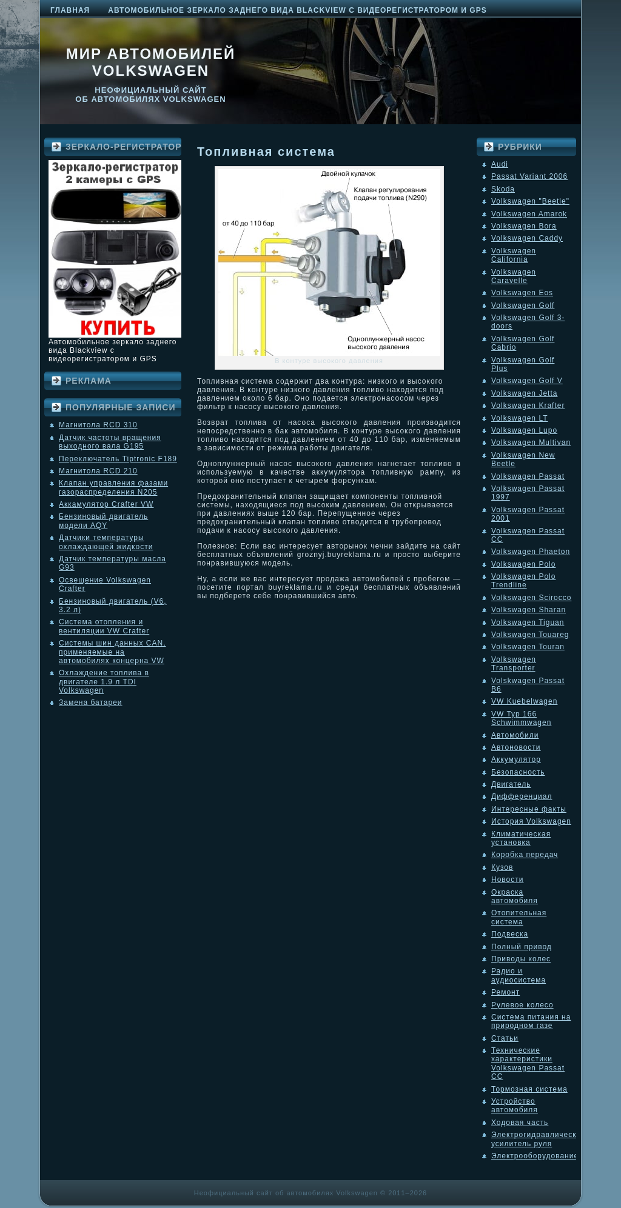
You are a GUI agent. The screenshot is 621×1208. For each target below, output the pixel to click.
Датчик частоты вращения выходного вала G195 (110, 441)
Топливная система (266, 151)
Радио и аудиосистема (518, 975)
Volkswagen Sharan (528, 610)
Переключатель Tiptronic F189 (118, 459)
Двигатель (511, 784)
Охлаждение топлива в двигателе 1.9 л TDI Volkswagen (104, 682)
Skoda (503, 189)
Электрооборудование (535, 1156)
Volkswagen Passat (528, 476)
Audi (499, 164)
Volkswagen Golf (522, 305)
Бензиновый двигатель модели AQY (103, 520)
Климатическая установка (521, 838)
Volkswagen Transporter (513, 663)
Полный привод (521, 947)
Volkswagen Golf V (527, 380)
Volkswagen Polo (523, 564)
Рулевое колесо (522, 1005)
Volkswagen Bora (524, 226)
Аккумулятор (516, 759)
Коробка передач (524, 854)
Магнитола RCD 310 (98, 425)
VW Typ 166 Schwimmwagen (521, 718)
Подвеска (509, 934)
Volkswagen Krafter (528, 405)
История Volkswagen (531, 821)
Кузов (502, 867)
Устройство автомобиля (514, 1105)
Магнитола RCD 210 (98, 471)
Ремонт (505, 992)
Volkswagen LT (519, 418)
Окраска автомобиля (514, 896)
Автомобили (515, 735)
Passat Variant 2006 (529, 176)
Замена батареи (91, 702)
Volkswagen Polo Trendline (523, 580)
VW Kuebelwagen (524, 701)
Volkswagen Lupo (524, 430)
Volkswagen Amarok (529, 214)
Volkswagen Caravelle (513, 276)
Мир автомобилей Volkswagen (151, 62)
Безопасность (518, 772)
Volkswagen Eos (522, 293)
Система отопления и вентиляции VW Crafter (104, 626)
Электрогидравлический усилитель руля (538, 1138)
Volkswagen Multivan (531, 442)
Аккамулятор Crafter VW (106, 504)
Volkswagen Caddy (527, 238)
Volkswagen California (513, 255)
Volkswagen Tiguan (527, 622)
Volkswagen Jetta (524, 393)
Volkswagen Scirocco (531, 597)
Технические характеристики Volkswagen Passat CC (528, 1063)
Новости (507, 879)
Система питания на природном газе (531, 1021)
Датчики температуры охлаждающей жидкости (106, 541)
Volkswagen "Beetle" (530, 201)
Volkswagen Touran (528, 646)
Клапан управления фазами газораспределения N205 (113, 487)
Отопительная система (518, 917)
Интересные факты (528, 809)
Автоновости (516, 747)
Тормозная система (529, 1089)
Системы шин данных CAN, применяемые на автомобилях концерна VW (112, 652)
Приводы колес (521, 959)
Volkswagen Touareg (530, 634)
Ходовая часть (519, 1122)
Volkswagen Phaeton (530, 551)
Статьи (505, 1038)
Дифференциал (521, 796)
